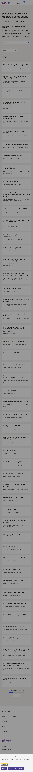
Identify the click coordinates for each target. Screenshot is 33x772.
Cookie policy (4, 764)
